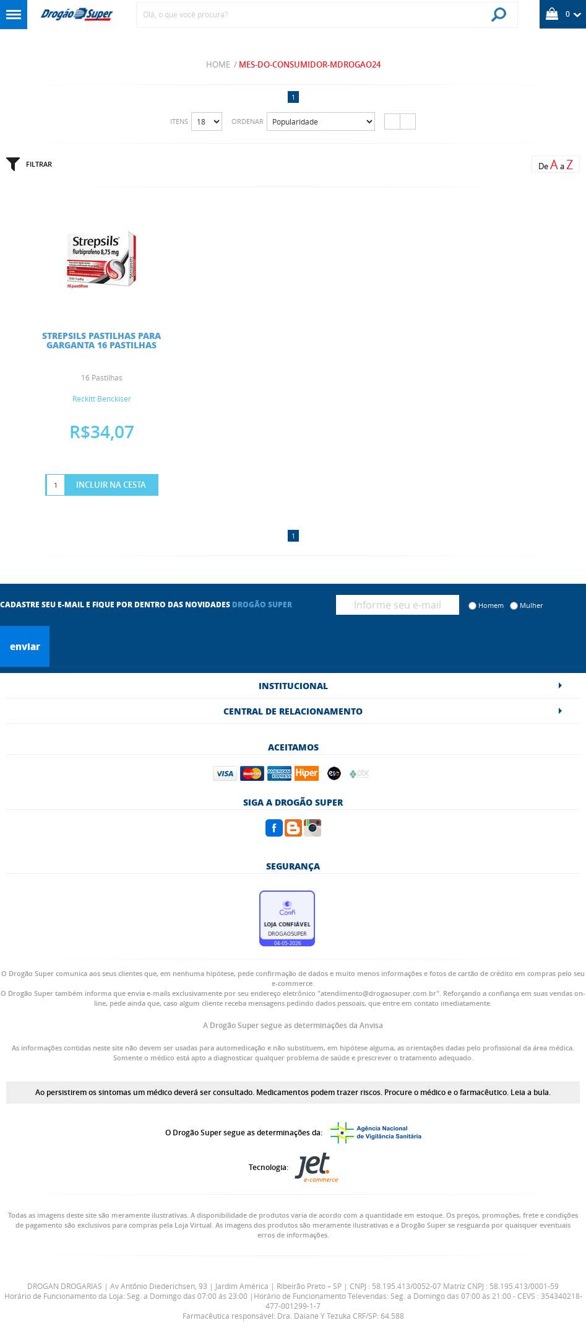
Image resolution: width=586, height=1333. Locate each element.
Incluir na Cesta (111, 484)
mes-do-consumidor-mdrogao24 (310, 64)
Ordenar (247, 121)
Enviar (25, 646)
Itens (179, 121)
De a (555, 164)
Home (218, 64)
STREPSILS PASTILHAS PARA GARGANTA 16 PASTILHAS (101, 340)
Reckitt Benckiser (101, 398)
